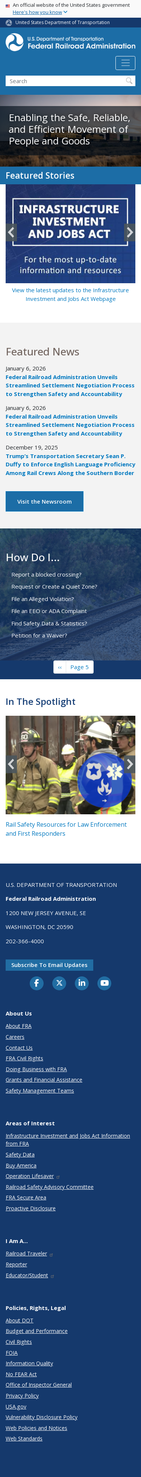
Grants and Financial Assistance (44, 1079)
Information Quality (29, 1363)
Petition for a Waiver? (39, 635)
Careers (15, 1036)
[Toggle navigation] (125, 63)
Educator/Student (30, 1275)
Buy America (21, 1165)
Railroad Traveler (30, 1253)
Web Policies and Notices (36, 1427)
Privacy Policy (22, 1395)
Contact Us (19, 1047)
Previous (11, 232)
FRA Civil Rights (24, 1058)
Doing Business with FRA (36, 1069)
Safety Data (20, 1154)
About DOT (19, 1320)
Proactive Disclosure (31, 1208)
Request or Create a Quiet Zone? (54, 586)
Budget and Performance (37, 1330)
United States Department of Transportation (62, 22)
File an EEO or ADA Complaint (49, 611)
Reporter (16, 1264)
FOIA (12, 1352)
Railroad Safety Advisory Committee (50, 1186)
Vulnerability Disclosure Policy (41, 1417)
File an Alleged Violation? (42, 599)
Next (129, 232)
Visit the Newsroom (44, 501)
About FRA (19, 1025)
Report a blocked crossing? (46, 574)
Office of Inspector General (39, 1384)
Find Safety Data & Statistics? (49, 623)
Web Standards (24, 1438)
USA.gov (16, 1406)
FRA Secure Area (26, 1197)
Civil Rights (19, 1341)
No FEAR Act (21, 1374)
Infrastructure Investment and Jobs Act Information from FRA (68, 1139)
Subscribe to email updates (49, 964)
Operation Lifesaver (33, 1175)
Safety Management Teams (40, 1090)
